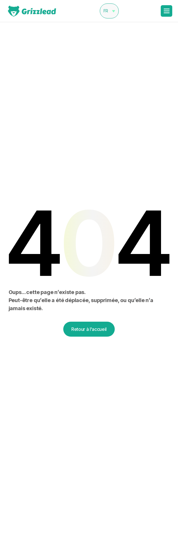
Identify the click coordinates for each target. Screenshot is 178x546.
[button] (109, 10)
